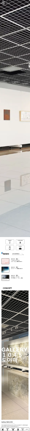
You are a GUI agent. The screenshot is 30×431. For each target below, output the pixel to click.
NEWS (18, 429)
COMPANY (7, 429)
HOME (3, 429)
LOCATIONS (13, 429)
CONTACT (22, 429)
